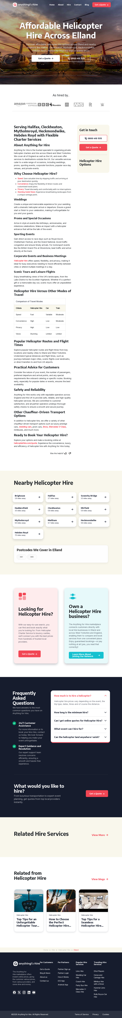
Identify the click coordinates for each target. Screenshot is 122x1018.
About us (43, 977)
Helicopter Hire (22, 915)
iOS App (61, 981)
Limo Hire (79, 971)
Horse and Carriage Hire (99, 976)
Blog (87, 5)
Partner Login (63, 973)
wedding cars (25, 427)
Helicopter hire (20, 261)
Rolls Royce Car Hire (100, 995)
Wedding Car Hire (81, 976)
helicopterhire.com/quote (25, 443)
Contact (77, 5)
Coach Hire (80, 981)
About (61, 5)
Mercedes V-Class (57, 427)
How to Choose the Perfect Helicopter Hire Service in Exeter (60, 922)
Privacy (21, 189)
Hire (69, 5)
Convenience (23, 184)
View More (100, 835)
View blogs (100, 879)
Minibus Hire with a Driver (99, 982)
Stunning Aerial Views (26, 192)
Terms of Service (82, 1014)
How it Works (63, 977)
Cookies (105, 1014)
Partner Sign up (64, 969)
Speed (20, 178)
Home (52, 5)
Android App (63, 985)
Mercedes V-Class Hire (81, 990)
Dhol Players (99, 971)
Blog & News (45, 973)
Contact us (44, 981)
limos (45, 427)
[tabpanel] (29, 910)
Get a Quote (45, 969)
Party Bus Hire (82, 985)
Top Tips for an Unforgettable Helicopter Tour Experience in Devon (27, 922)
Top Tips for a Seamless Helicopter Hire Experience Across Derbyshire (93, 922)
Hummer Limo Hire (99, 989)
